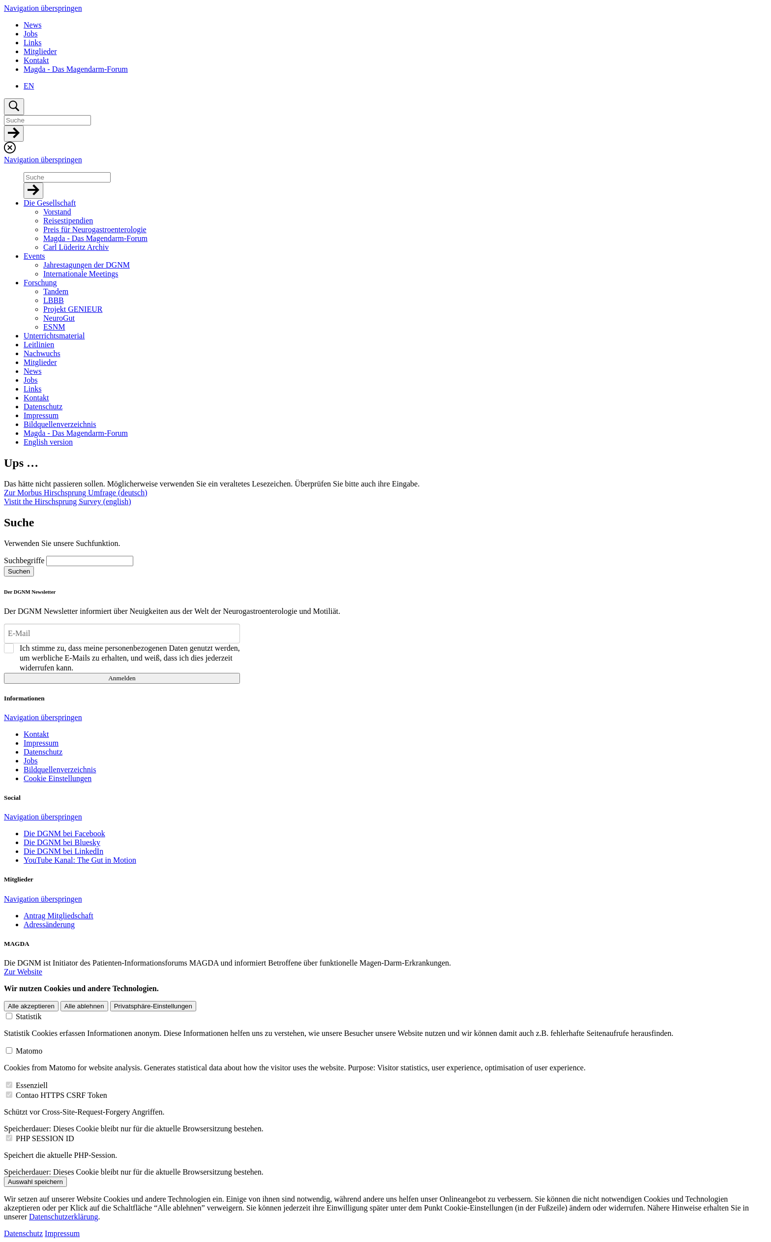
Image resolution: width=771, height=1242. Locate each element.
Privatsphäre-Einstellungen (153, 1006)
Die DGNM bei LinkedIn (63, 851)
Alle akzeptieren (31, 1006)
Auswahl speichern (35, 1181)
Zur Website (23, 972)
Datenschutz (23, 1233)
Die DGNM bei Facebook (64, 833)
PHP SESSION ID (45, 1138)
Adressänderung (49, 924)
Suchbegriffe (24, 560)
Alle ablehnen (84, 1006)
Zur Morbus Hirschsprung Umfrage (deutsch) (75, 492)
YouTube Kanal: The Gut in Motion (80, 860)
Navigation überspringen (43, 8)
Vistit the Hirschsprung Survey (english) (67, 501)
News (32, 25)
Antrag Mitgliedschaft (58, 915)
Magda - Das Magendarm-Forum (76, 69)
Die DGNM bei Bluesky (62, 842)
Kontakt (36, 60)
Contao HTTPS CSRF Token (61, 1095)
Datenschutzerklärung (63, 1216)
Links (32, 42)
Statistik (28, 1016)
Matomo (29, 1051)
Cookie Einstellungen (57, 778)
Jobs (30, 34)
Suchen (19, 571)
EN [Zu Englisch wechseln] (29, 86)
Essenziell (32, 1085)
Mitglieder (40, 51)
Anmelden (122, 678)
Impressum (62, 1233)
